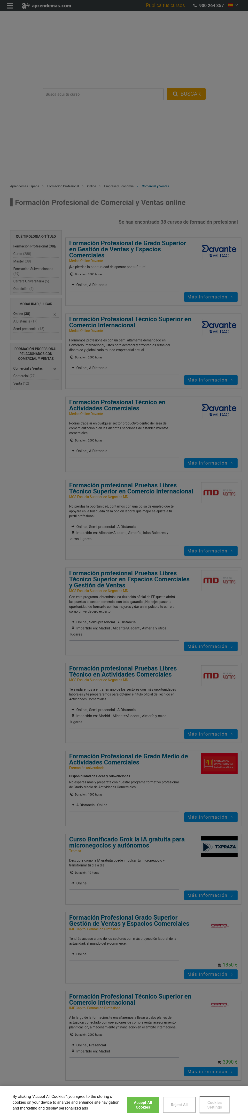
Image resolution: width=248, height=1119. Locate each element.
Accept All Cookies (143, 1105)
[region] (124, 1102)
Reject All (179, 1104)
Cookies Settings (214, 1105)
